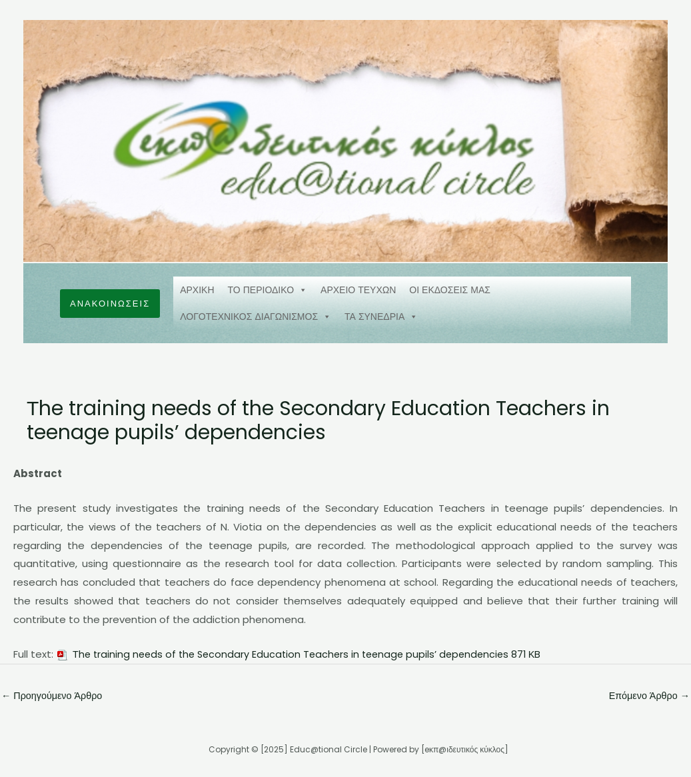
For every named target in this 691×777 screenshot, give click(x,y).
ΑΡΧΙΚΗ (197, 290)
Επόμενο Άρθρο (647, 696)
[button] (110, 303)
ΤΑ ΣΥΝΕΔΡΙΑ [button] (381, 316)
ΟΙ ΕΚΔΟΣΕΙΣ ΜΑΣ (449, 290)
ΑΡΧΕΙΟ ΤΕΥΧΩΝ (358, 290)
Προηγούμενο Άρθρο (54, 696)
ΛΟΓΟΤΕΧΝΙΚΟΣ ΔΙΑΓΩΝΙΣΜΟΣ (255, 316)
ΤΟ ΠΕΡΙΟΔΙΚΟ (268, 290)
